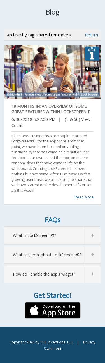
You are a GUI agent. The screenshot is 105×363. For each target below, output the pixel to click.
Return (91, 35)
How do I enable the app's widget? (57, 274)
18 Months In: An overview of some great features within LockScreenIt (50, 108)
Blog (53, 12)
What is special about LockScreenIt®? (57, 254)
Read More (84, 197)
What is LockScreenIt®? (57, 235)
